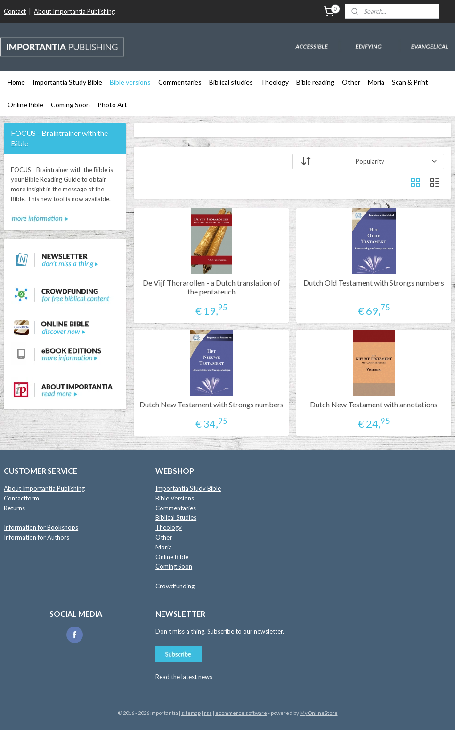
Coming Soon (70, 105)
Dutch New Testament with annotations (374, 404)
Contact (15, 11)
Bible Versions (174, 498)
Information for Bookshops (41, 527)
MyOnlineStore (319, 713)
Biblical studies (231, 82)
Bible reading (315, 82)
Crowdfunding (175, 586)
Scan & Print (410, 82)
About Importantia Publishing (74, 11)
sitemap (191, 713)
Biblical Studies (175, 517)
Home (16, 82)
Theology (274, 82)
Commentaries (180, 82)
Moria (376, 82)
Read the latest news (183, 677)
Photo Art (112, 105)
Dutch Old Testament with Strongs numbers (373, 282)
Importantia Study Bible (67, 82)
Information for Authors (36, 537)
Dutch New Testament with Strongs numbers (211, 404)
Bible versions (130, 82)
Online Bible (25, 105)
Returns (14, 508)
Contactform (21, 498)
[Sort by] (368, 161)
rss (208, 713)
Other (351, 82)
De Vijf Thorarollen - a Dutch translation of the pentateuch (211, 287)
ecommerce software (241, 713)
